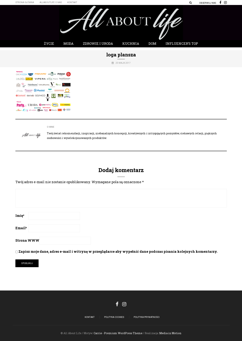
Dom (152, 43)
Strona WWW (27, 240)
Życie (49, 43)
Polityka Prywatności (146, 317)
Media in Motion (170, 333)
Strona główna (24, 2)
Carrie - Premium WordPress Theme (118, 333)
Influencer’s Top (182, 43)
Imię (19, 215)
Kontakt (72, 2)
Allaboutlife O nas (50, 2)
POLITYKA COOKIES (114, 317)
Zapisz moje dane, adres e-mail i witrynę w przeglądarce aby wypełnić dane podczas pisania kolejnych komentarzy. (118, 251)
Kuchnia (130, 43)
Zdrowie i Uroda (98, 43)
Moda (68, 43)
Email (21, 228)
